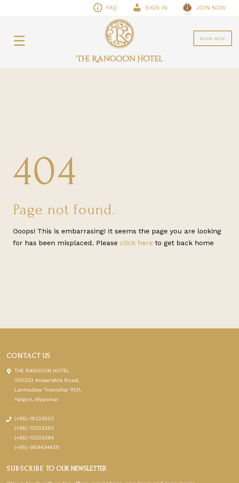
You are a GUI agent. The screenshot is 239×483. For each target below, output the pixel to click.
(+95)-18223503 (34, 418)
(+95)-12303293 (34, 428)
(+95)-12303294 (34, 438)
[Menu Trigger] (19, 40)
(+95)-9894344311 (36, 447)
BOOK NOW (212, 38)
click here (136, 243)
